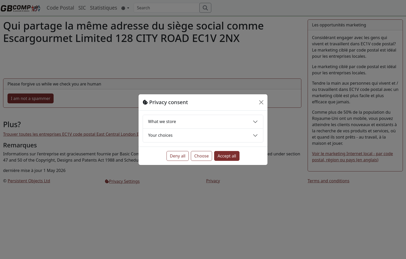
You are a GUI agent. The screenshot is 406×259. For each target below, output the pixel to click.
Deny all (177, 156)
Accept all (227, 156)
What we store (162, 121)
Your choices (160, 135)
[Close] (261, 102)
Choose (201, 156)
